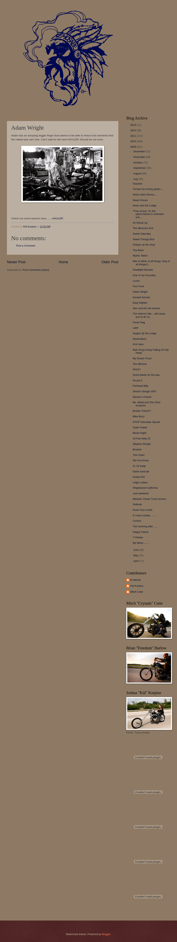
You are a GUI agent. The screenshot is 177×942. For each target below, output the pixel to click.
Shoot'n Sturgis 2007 (144, 391)
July (135, 179)
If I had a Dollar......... (144, 515)
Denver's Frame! (142, 396)
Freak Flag (139, 322)
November (139, 156)
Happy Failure (141, 531)
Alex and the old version (146, 308)
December (139, 151)
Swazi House (140, 200)
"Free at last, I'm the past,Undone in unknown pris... (148, 214)
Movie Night (139, 432)
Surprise (137, 183)
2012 (133, 130)
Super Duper (140, 427)
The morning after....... (145, 526)
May (136, 555)
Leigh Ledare (140, 482)
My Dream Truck (142, 358)
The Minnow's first (143, 228)
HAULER (57, 218)
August (137, 173)
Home (63, 262)
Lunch (136, 280)
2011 (133, 135)
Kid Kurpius (136, 585)
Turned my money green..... (148, 188)
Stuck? (136, 369)
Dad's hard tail (141, 471)
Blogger (106, 934)
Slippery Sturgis (142, 443)
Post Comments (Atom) (36, 269)
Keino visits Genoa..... (145, 194)
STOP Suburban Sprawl (146, 422)
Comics (137, 520)
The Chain (138, 455)
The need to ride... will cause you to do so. (149, 315)
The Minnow (140, 363)
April (136, 560)
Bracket (137, 449)
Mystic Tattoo (140, 255)
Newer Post (16, 262)
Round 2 (137, 380)
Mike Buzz (138, 416)
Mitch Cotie (136, 591)
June (136, 549)
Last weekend (140, 493)
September (140, 167)
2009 (133, 146)
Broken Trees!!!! (142, 410)
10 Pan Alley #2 (141, 438)
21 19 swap (139, 465)
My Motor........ (141, 542)
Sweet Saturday (142, 233)
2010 (133, 141)
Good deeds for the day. (146, 374)
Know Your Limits (142, 509)
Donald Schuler (141, 297)
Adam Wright (140, 291)
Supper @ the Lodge (144, 333)
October (138, 162)
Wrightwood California (145, 487)
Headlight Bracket (143, 269)
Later (135, 327)
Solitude (137, 504)
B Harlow (135, 579)
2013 (133, 124)
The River (138, 250)
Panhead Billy (140, 385)
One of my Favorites (144, 275)
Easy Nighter (140, 302)
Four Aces (138, 286)
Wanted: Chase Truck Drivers (149, 498)
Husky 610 (139, 476)
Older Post (109, 262)
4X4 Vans (138, 344)
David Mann (139, 338)
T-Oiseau (138, 537)
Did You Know (141, 460)
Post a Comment (25, 245)
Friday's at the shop (144, 244)
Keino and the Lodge (144, 205)
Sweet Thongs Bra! (143, 239)
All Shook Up (140, 222)
